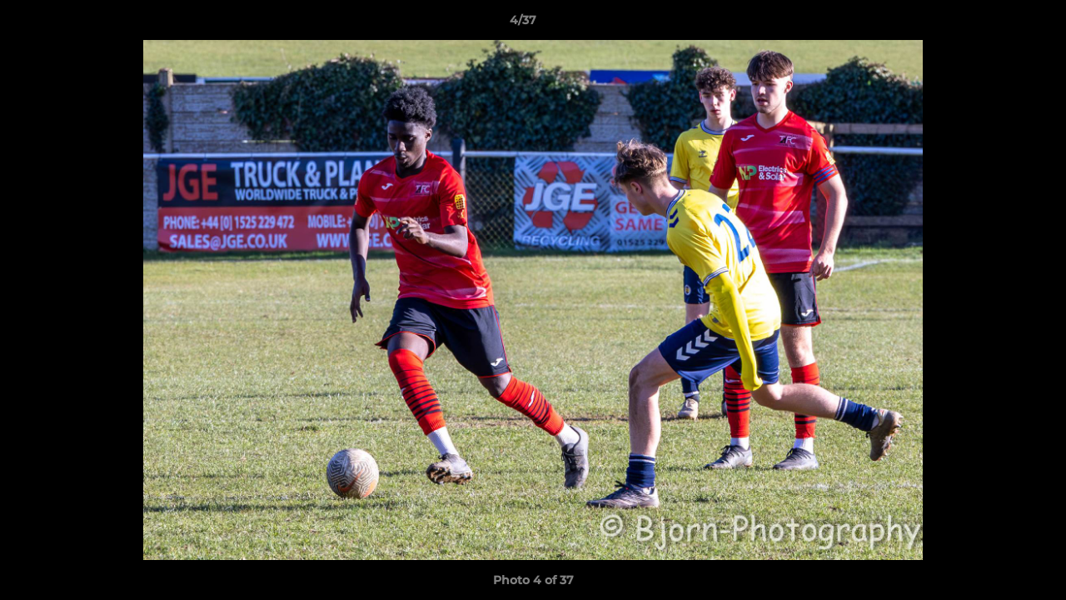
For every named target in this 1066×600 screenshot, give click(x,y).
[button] (996, 24)
